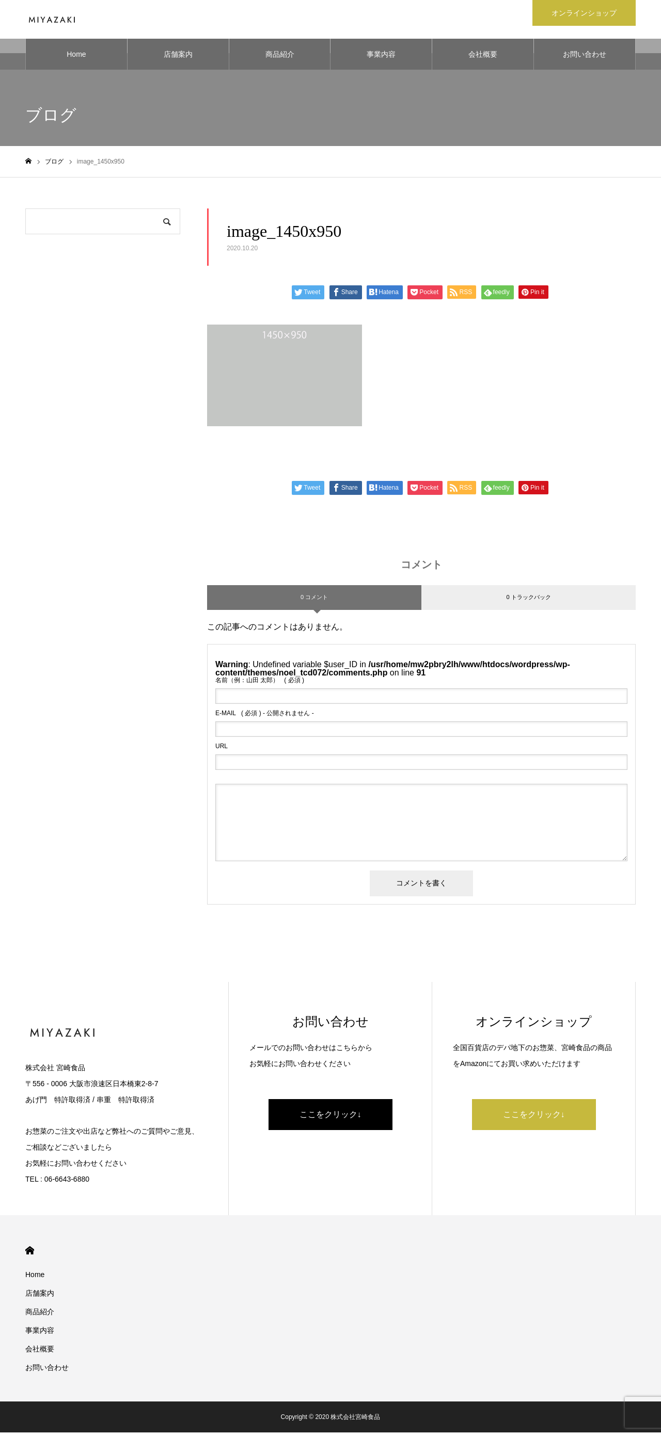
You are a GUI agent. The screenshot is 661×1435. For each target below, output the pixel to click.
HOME (29, 1253)
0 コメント (314, 599)
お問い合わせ (584, 57)
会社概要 (482, 57)
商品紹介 (279, 57)
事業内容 (381, 57)
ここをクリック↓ (330, 1116)
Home (76, 57)
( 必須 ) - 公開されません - (264, 716)
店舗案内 (178, 57)
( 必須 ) (259, 683)
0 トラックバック (528, 599)
